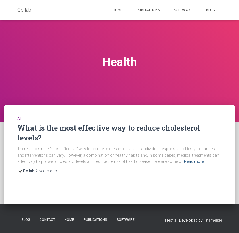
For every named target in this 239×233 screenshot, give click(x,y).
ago (46, 171)
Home (117, 10)
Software (183, 10)
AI (19, 119)
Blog (210, 10)
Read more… (195, 161)
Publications (148, 10)
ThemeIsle (212, 220)
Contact (47, 220)
